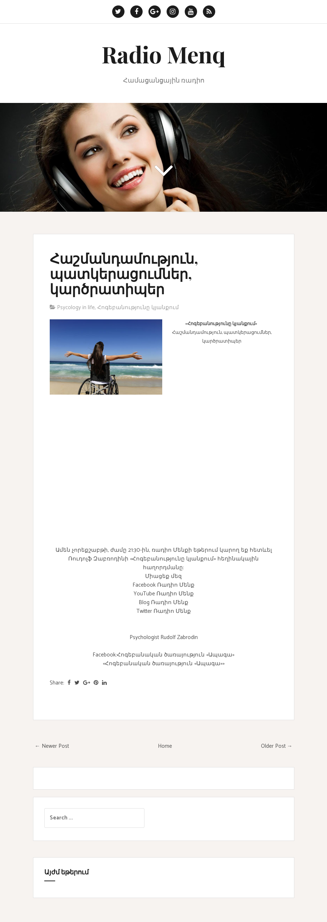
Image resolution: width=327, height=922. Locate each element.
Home (165, 746)
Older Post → (277, 746)
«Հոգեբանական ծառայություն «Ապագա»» (164, 663)
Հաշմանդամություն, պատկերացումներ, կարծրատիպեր (124, 273)
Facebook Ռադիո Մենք (163, 585)
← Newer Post (52, 746)
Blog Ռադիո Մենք (163, 602)
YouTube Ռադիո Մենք (164, 593)
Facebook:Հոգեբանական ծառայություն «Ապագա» (163, 654)
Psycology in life (76, 307)
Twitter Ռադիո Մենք (163, 611)
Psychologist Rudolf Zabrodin (164, 637)
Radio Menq (163, 54)
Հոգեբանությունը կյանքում (138, 307)
